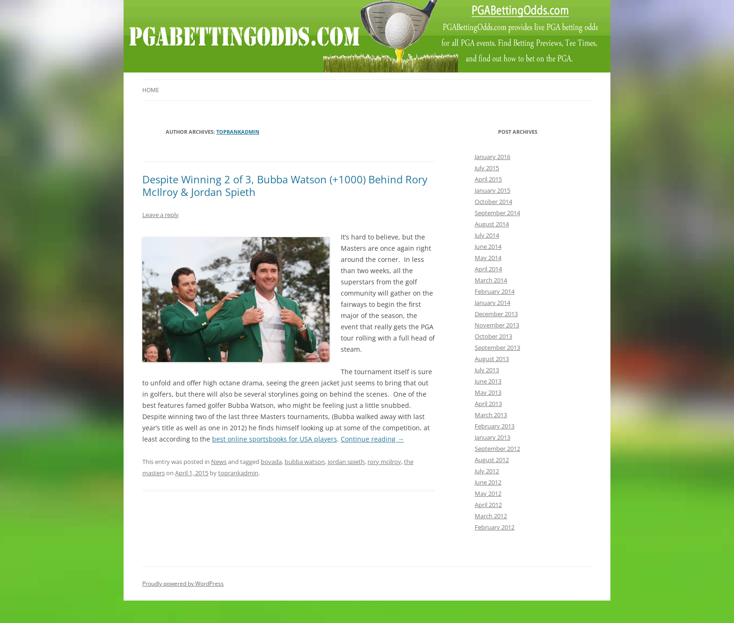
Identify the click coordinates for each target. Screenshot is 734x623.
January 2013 (492, 437)
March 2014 (491, 280)
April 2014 (488, 269)
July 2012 (487, 471)
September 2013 (497, 347)
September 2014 (497, 213)
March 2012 (491, 516)
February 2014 (494, 291)
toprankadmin (237, 131)
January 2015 (492, 190)
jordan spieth (346, 461)
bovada (271, 461)
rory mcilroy (384, 461)
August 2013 (492, 359)
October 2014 (493, 201)
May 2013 (488, 392)
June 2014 (488, 246)
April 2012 (488, 504)
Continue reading (372, 439)
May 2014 (488, 258)
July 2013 (487, 370)
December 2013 (496, 314)
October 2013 (493, 336)
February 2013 (494, 426)
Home (150, 90)
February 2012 (494, 527)
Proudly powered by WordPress (183, 583)
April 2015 (488, 179)
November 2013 (497, 325)
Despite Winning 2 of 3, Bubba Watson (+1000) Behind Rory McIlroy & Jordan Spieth (284, 185)
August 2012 (492, 460)
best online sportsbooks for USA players (274, 439)
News (219, 461)
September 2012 (497, 448)
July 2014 (487, 235)
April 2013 (488, 403)
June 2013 (488, 381)
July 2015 (487, 168)
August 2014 (492, 224)
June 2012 (488, 482)
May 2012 (488, 493)
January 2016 (492, 156)
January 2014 (492, 302)
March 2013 (491, 415)
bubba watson (305, 461)
